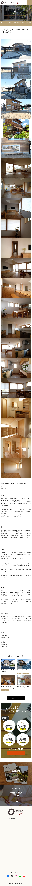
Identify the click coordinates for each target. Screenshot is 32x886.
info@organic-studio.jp (13, 820)
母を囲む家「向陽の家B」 (6, 686)
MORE (16, 779)
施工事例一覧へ (16, 698)
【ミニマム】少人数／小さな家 (22, 673)
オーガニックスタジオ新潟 (6, 22)
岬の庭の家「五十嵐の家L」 (23, 669)
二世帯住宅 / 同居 (5, 690)
